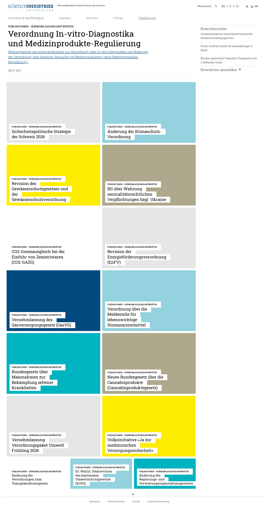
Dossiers (65, 18)
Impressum (94, 501)
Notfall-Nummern (116, 501)
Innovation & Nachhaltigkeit (26, 18)
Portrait (118, 18)
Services (92, 18)
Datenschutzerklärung (158, 501)
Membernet (204, 6)
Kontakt (136, 501)
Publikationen (147, 18)
